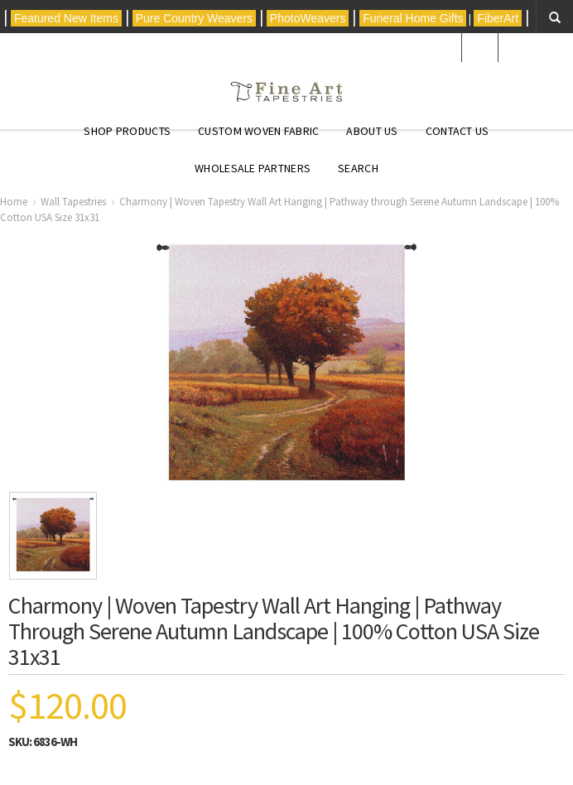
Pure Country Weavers (194, 18)
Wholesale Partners (253, 168)
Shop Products (127, 130)
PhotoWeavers (308, 18)
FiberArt (498, 18)
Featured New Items (66, 18)
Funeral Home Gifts (412, 18)
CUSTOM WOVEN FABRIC (258, 130)
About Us (371, 130)
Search (358, 168)
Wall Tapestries (73, 202)
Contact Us (457, 130)
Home (13, 202)
